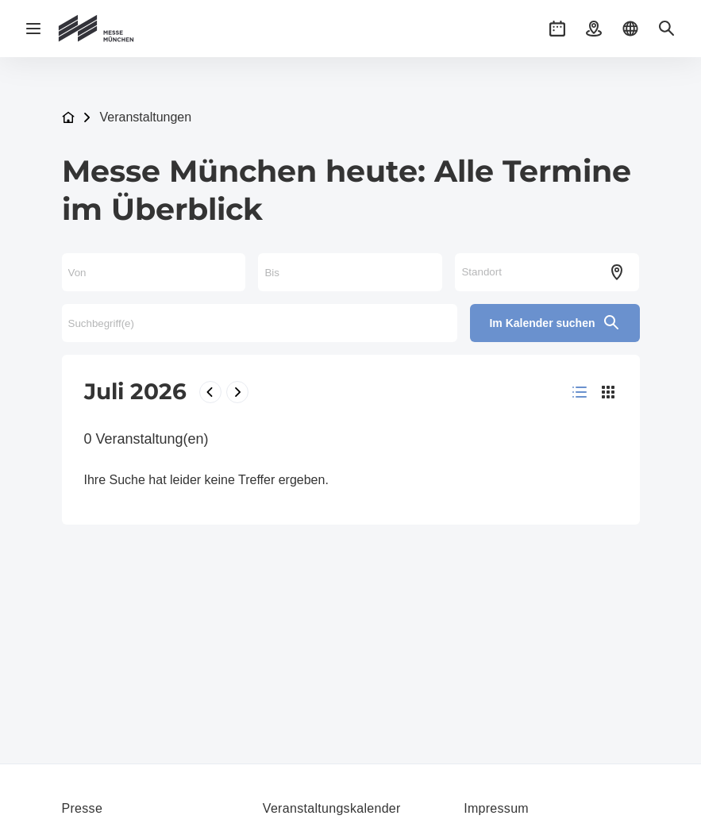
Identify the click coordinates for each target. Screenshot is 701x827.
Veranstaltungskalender (332, 808)
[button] (557, 28)
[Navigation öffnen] (33, 28)
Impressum (496, 808)
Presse (82, 808)
